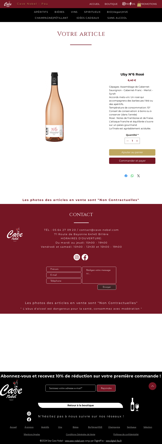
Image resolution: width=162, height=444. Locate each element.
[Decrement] (127, 141)
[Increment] (137, 141)
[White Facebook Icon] (130, 4)
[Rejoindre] (106, 388)
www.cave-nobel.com (74, 440)
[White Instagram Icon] (124, 4)
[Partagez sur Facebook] (126, 176)
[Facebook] (85, 257)
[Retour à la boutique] (80, 405)
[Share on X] (139, 176)
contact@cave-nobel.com (99, 229)
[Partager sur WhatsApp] (132, 176)
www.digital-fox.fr (114, 440)
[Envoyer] (107, 287)
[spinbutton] (132, 141)
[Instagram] (77, 257)
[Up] (152, 386)
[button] (139, 4)
